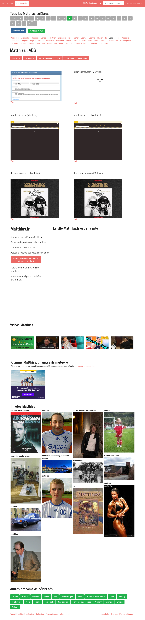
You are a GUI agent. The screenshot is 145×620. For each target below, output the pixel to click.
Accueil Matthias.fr (17, 614)
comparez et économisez (85, 366)
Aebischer (15, 38)
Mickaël (25, 596)
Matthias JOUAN (36, 30)
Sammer (14, 43)
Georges (109, 601)
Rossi (96, 41)
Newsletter (105, 614)
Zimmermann (81, 43)
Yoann (79, 596)
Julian (28, 601)
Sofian (112, 596)
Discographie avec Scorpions (50, 58)
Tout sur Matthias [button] (133, 3)
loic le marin (16, 601)
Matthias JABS (18, 30)
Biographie (16, 58)
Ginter (76, 38)
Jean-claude (49, 601)
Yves (55, 596)
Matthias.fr (7, 3)
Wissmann (70, 43)
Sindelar (23, 43)
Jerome (37, 601)
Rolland (76, 41)
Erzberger (62, 38)
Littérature (69, 58)
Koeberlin (125, 38)
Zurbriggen (104, 43)
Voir (12, 102)
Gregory (98, 601)
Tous (14, 18)
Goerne (83, 38)
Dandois (44, 38)
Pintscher (60, 41)
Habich (100, 38)
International (65, 614)
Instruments (29, 58)
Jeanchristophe (67, 596)
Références (82, 58)
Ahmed (46, 596)
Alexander (25, 38)
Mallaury (121, 596)
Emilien (120, 601)
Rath (90, 41)
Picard (68, 41)
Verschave (40, 43)
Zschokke (93, 43)
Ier (106, 38)
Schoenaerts (113, 41)
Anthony (15, 606)
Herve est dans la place (82, 601)
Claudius (35, 38)
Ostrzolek (50, 41)
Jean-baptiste (63, 601)
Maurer (41, 41)
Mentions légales (126, 614)
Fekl (69, 38)
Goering (92, 38)
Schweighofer (125, 41)
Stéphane (36, 596)
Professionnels (52, 614)
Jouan (117, 38)
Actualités (30, 614)
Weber (49, 43)
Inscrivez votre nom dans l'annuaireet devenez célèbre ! (26, 260)
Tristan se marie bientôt (95, 596)
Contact (114, 614)
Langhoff (24, 41)
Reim (84, 41)
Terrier (31, 43)
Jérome (15, 596)
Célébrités (21, 3)
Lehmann (14, 41)
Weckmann (58, 43)
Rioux (103, 41)
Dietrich (53, 38)
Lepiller (33, 41)
